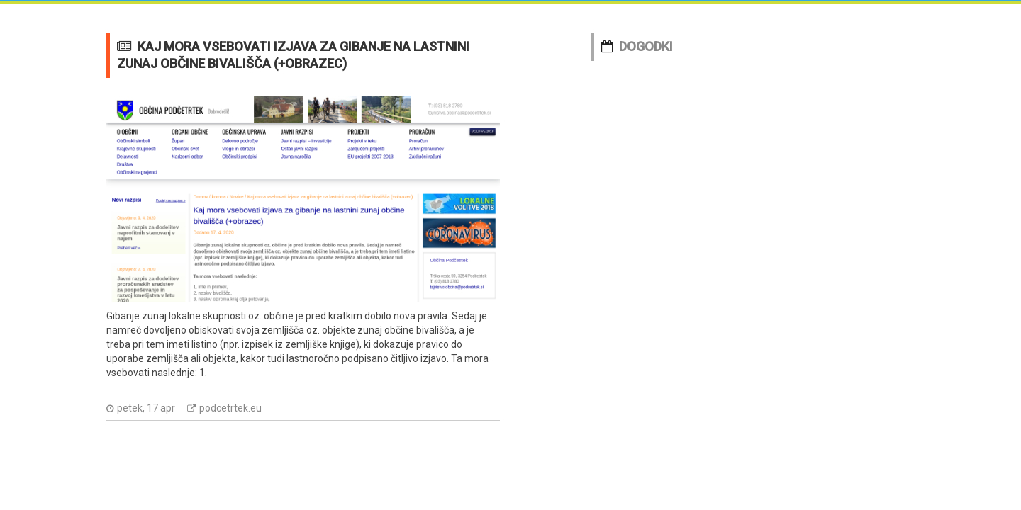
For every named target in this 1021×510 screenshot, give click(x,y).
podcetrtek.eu (230, 408)
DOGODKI (646, 46)
